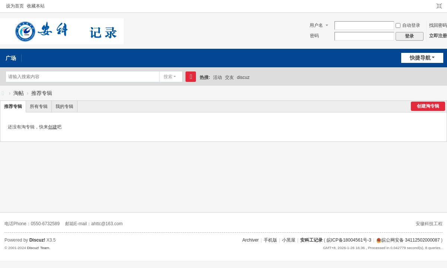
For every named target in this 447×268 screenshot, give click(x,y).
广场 (11, 58)
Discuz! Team (38, 248)
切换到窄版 (439, 6)
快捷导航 (420, 58)
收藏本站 (36, 6)
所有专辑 (39, 106)
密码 (314, 35)
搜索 (168, 76)
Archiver (250, 240)
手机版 (270, 240)
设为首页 (15, 6)
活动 (217, 77)
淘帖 (18, 93)
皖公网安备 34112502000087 (408, 240)
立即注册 (438, 35)
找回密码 (438, 25)
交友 (229, 77)
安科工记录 (3, 93)
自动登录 (408, 25)
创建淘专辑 (428, 106)
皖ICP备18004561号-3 (349, 240)
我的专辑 (64, 106)
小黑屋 (288, 240)
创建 (52, 127)
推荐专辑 (41, 93)
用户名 (316, 25)
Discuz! (37, 240)
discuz (243, 77)
